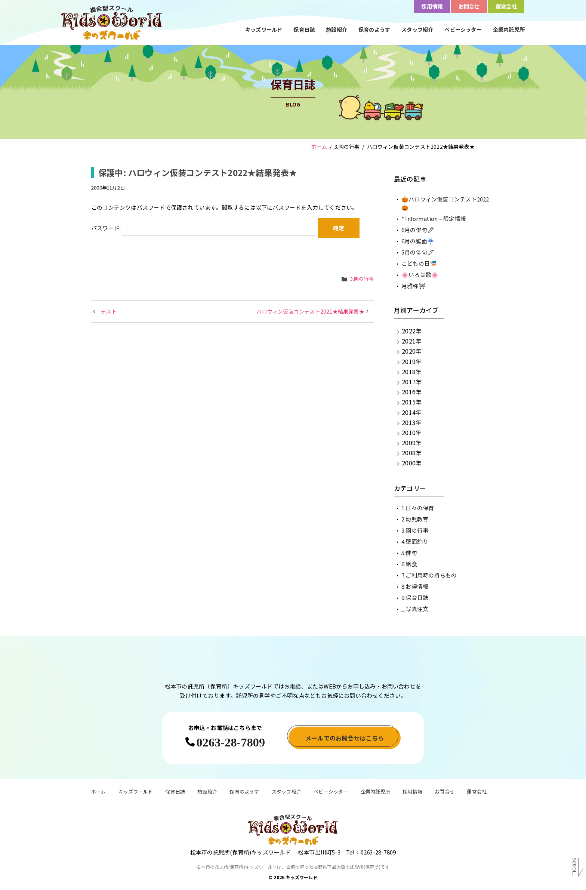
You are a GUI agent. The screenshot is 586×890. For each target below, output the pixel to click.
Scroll (574, 867)
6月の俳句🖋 (417, 230)
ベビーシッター (462, 29)
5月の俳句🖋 (417, 252)
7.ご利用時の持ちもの (429, 575)
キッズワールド (263, 29)
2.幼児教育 (414, 519)
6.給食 (409, 564)
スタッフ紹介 (417, 29)
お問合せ (444, 792)
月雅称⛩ (413, 286)
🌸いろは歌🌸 (419, 274)
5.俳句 (409, 553)
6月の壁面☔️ (417, 241)
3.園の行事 (362, 278)
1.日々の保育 (417, 508)
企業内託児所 (509, 29)
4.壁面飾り (414, 541)
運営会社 (477, 792)
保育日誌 (304, 29)
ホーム (98, 792)
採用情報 (412, 792)
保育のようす (374, 29)
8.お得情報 (414, 586)
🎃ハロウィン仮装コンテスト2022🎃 (445, 203)
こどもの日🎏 (419, 263)
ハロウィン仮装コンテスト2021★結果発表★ (310, 311)
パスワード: (203, 228)
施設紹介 (336, 29)
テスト (109, 311)
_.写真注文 (414, 609)
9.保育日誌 (414, 597)
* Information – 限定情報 (433, 218)
